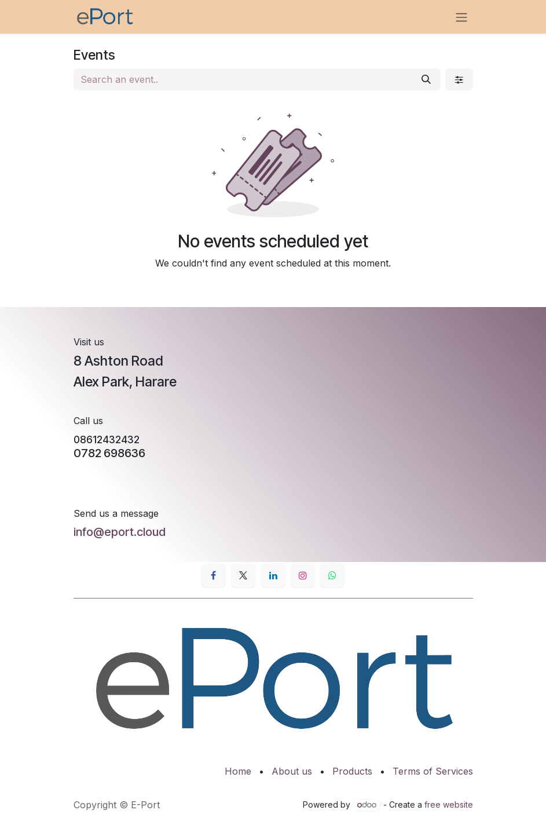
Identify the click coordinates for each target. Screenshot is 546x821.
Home (238, 771)
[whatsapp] (332, 575)
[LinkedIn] (273, 575)
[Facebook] (213, 575)
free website (448, 804)
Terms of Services (433, 771)
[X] (243, 575)
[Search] (426, 79)
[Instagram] (302, 575)
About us (292, 771)
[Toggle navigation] (461, 17)
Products (352, 771)
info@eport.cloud (120, 532)
